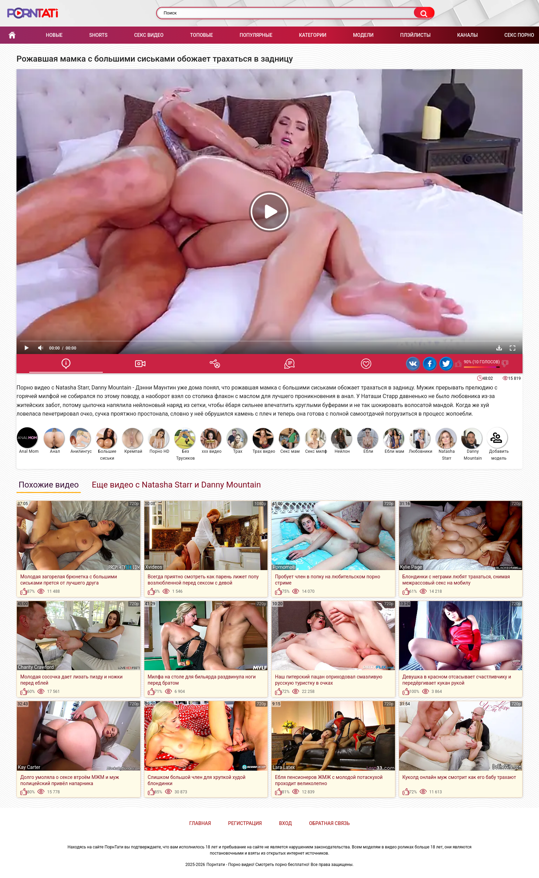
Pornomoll (284, 567)
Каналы (467, 35)
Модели (363, 35)
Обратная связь (329, 823)
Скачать (499, 348)
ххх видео (211, 441)
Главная (12, 35)
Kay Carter (29, 767)
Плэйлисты (415, 35)
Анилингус (81, 441)
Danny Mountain (471, 444)
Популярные (256, 35)
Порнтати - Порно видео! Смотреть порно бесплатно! (258, 864)
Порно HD (158, 441)
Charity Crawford (36, 667)
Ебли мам (394, 441)
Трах (237, 441)
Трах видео (264, 441)
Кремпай (132, 441)
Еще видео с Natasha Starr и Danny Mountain (176, 485)
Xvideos (153, 567)
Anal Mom (28, 440)
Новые (54, 35)
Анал (54, 441)
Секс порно (519, 35)
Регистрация (245, 823)
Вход (285, 823)
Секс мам (289, 441)
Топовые (201, 35)
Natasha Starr (446, 444)
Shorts (98, 35)
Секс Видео (148, 35)
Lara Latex (284, 767)
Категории (313, 35)
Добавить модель (498, 444)
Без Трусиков (184, 444)
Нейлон (341, 441)
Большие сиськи (106, 444)
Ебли (367, 441)
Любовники (420, 441)
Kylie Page (411, 567)
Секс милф (316, 441)
